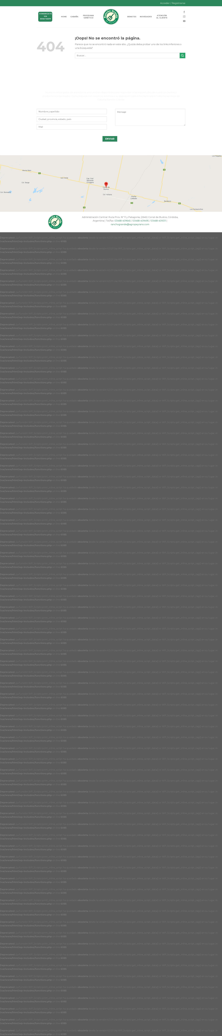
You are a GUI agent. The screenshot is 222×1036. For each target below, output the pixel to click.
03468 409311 (158, 220)
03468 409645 (123, 220)
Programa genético (88, 17)
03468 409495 (141, 220)
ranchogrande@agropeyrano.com (130, 224)
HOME (64, 17)
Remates (131, 17)
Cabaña (74, 17)
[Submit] (182, 55)
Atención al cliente (161, 17)
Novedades (146, 17)
